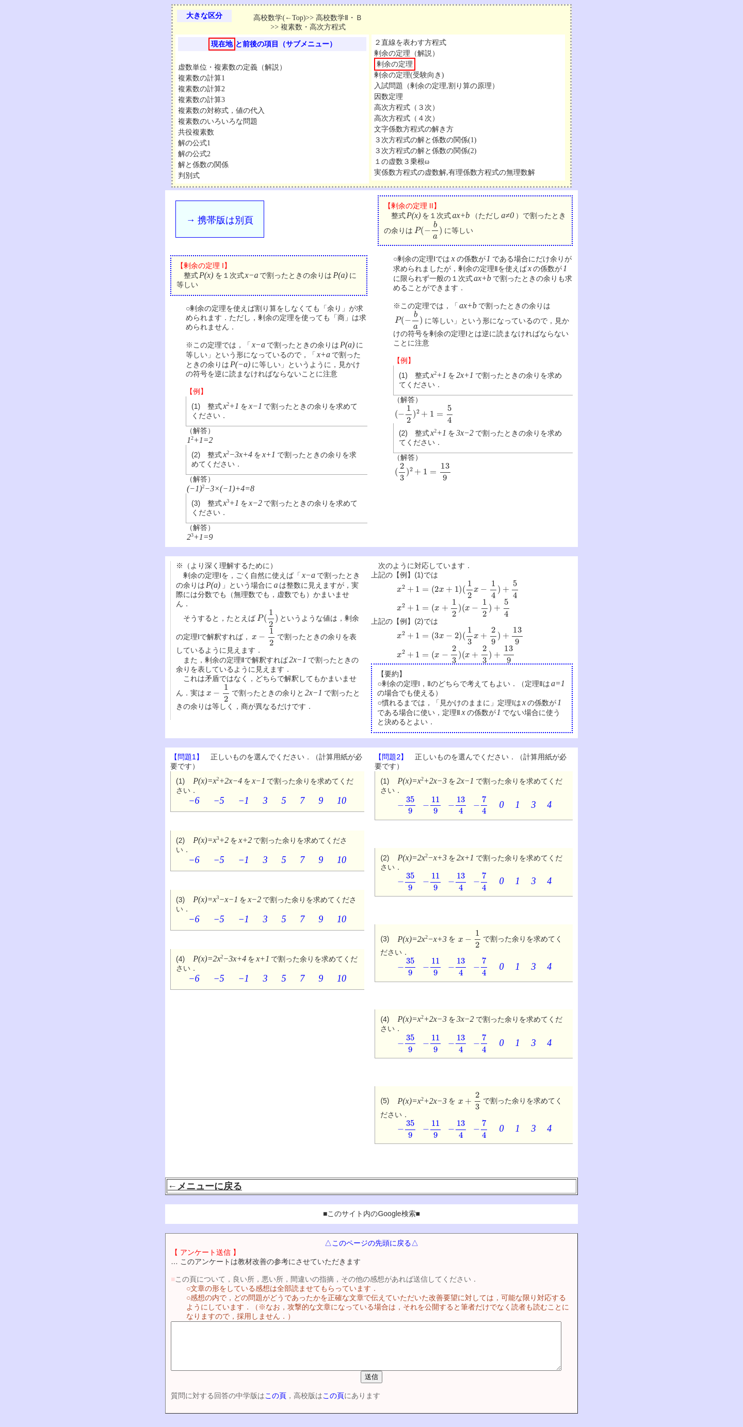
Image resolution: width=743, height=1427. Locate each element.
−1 (243, 800)
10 (341, 800)
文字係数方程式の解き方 (414, 129)
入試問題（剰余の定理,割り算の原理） (436, 86)
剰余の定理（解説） (406, 53)
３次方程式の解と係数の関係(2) (425, 151)
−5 (218, 800)
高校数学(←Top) (279, 18)
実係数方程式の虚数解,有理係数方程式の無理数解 (454, 172)
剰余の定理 (395, 64)
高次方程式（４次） (406, 118)
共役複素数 (196, 132)
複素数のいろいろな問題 (217, 121)
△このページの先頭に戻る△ (371, 1243)
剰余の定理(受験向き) (409, 75)
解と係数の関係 (203, 165)
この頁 (257, 1405)
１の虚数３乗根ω (401, 161)
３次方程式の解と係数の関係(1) (425, 140)
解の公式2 (194, 154)
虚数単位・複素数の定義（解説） (232, 67)
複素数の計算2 (201, 89)
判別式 (189, 175)
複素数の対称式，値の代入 (221, 110)
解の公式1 (194, 143)
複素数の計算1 (201, 78)
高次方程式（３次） (406, 107)
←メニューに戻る (205, 1186)
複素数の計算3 (201, 100)
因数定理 (388, 97)
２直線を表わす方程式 (410, 42)
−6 (193, 800)
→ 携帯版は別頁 (219, 220)
